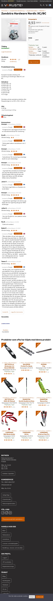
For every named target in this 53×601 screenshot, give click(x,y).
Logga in (5, 557)
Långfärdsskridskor (32, 11)
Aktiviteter (5, 11)
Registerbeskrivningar (8, 566)
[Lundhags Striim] (26, 427)
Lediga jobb (6, 593)
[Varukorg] (47, 5)
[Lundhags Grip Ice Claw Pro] (44, 427)
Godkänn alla (39, 597)
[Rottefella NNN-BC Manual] (9, 393)
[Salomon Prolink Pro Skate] (26, 359)
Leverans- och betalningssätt (10, 543)
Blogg (4, 576)
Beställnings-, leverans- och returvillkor (13, 548)
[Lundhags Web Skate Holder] (9, 427)
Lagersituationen (6, 52)
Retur (4, 530)
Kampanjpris (32, 19)
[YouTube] (10, 513)
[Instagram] (6, 513)
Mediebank (5, 585)
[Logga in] (43, 5)
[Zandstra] (5, 327)
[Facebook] (2, 513)
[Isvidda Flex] (44, 359)
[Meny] (2, 5)
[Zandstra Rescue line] (44, 393)
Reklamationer (6, 535)
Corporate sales (7, 499)
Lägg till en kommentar (17, 312)
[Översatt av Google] (7, 70)
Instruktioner (6, 539)
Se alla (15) (5, 312)
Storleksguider (6, 580)
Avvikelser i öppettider (8, 473)
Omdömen (7, 1)
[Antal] (31, 40)
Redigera (32, 597)
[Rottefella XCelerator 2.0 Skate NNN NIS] (9, 359)
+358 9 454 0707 (9, 482)
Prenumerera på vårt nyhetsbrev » (13, 519)
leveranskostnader (45, 22)
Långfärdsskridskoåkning (17, 11)
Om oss (4, 589)
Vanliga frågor (6, 495)
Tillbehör (42, 11)
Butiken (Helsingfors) (33, 48)
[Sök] (41, 5)
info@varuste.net (6, 485)
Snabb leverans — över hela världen (27, 1)
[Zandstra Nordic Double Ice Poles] (26, 393)
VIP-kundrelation (7, 562)
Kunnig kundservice (46, 1)
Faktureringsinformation (9, 503)
